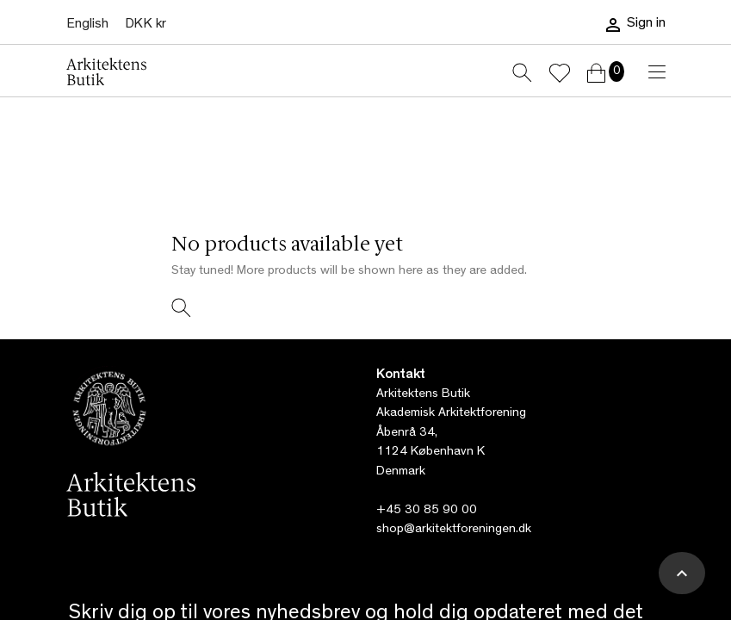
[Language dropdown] (87, 25)
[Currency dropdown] (145, 25)
